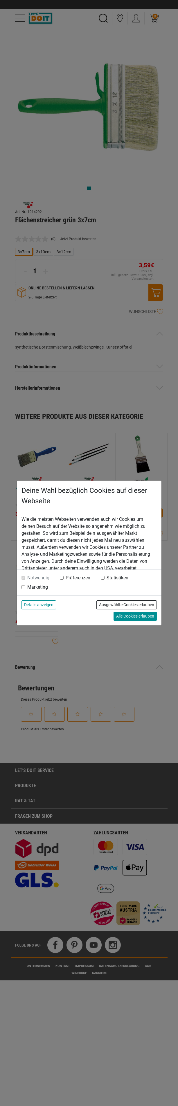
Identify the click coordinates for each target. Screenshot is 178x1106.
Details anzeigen (38, 604)
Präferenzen (78, 578)
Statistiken (117, 578)
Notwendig (38, 578)
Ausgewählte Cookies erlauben (126, 604)
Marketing (37, 587)
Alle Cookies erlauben (135, 616)
